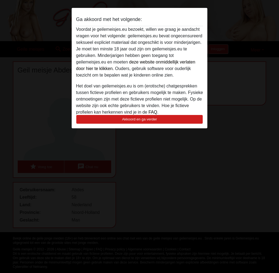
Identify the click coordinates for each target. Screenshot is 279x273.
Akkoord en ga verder (139, 119)
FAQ (152, 112)
